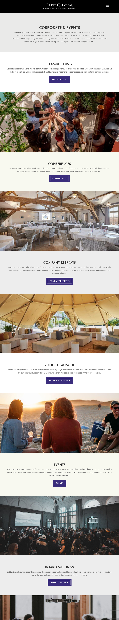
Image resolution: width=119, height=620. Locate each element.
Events (59, 483)
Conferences (59, 178)
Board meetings (59, 583)
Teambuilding (59, 79)
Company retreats (59, 281)
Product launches (59, 380)
